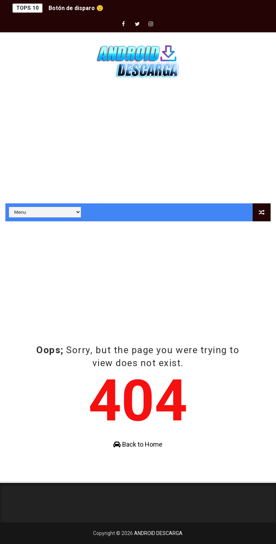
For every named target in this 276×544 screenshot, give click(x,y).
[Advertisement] (137, 142)
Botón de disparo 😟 (76, 8)
